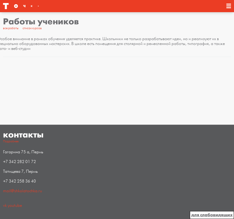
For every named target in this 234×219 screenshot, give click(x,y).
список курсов (32, 28)
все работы (11, 28)
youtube (15, 205)
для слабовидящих (211, 215)
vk (5, 205)
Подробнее (11, 141)
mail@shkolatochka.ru (22, 190)
